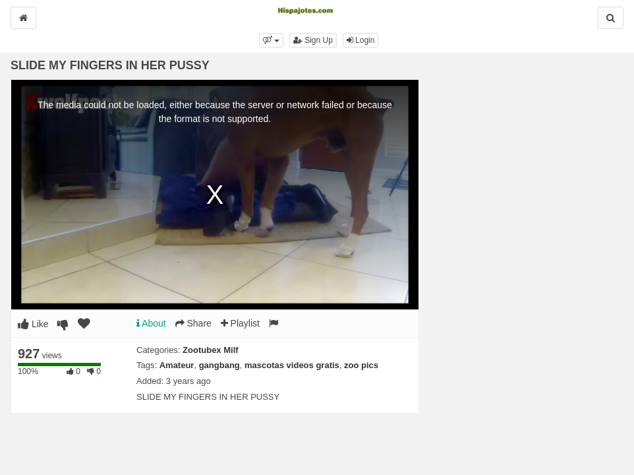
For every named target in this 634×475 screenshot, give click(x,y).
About (151, 323)
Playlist (240, 323)
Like (33, 324)
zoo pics (361, 365)
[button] (271, 40)
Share (193, 323)
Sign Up (313, 40)
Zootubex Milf (211, 350)
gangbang (219, 365)
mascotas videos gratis (292, 365)
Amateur (176, 365)
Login (361, 40)
